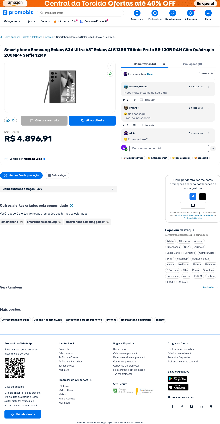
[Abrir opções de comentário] (208, 80)
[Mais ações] (110, 60)
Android (50, 31)
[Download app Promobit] (137, 16)
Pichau (211, 270)
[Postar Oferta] (155, 16)
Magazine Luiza (200, 252)
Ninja (150, 68)
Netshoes (210, 258)
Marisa (170, 258)
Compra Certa (206, 247)
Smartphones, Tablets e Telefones (25, 31)
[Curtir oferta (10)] (10, 114)
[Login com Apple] (202, 190)
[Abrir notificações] (190, 16)
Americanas (173, 241)
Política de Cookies (193, 212)
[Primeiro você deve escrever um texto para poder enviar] (213, 142)
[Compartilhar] (110, 68)
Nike (185, 264)
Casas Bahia (173, 247)
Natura (197, 258)
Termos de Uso (207, 209)
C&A (186, 241)
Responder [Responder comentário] (147, 94)
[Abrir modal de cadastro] (208, 16)
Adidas (170, 235)
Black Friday (119, 419)
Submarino (173, 270)
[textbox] (169, 143)
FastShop (182, 252)
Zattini (186, 270)
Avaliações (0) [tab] (192, 58)
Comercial (64, 419)
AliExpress (184, 235)
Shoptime (208, 264)
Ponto (195, 264)
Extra (170, 252)
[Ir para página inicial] (2, 31)
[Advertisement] (66, 234)
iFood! (170, 276)
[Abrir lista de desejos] (173, 16)
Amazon (198, 235)
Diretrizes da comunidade (181, 419)
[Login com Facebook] (193, 190)
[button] (181, 190)
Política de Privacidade (187, 209)
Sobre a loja (59, 169)
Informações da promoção (22, 169)
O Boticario (173, 264)
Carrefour (198, 241)
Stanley (182, 276)
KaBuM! (198, 270)
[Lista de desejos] (92, 115)
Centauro (190, 247)
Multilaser (183, 258)
